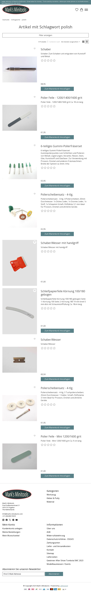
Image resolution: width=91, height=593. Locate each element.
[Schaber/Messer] (19, 360)
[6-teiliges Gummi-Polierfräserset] (19, 166)
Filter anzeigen (45, 35)
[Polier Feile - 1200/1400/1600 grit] (19, 118)
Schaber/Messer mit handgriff (60, 243)
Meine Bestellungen (11, 532)
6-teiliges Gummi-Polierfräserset (61, 146)
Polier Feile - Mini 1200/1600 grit (61, 436)
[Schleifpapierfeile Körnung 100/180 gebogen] (19, 311)
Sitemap (50, 553)
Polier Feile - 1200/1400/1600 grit (61, 98)
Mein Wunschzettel (10, 535)
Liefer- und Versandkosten (59, 546)
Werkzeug (51, 494)
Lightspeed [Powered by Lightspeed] (64, 586)
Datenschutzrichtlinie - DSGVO (60, 539)
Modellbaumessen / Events (59, 564)
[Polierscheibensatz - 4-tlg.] (19, 214)
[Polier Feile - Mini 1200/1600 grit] (19, 456)
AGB (48, 532)
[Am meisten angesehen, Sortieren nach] (70, 42)
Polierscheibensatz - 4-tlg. (57, 194)
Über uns (51, 528)
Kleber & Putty (53, 498)
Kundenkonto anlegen (12, 528)
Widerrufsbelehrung (56, 535)
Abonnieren (54, 574)
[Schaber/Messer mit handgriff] (19, 263)
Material (50, 501)
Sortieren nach (54, 42)
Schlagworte (15, 20)
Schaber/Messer (51, 339)
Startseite (5, 20)
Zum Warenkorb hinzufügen (57, 88)
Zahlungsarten (53, 542)
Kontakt (50, 550)
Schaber (46, 49)
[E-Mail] (23, 574)
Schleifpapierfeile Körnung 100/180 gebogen (63, 292)
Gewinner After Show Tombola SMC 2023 (65, 560)
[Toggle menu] (86, 9)
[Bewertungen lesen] (48, 60)
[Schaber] (19, 69)
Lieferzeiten (52, 557)
